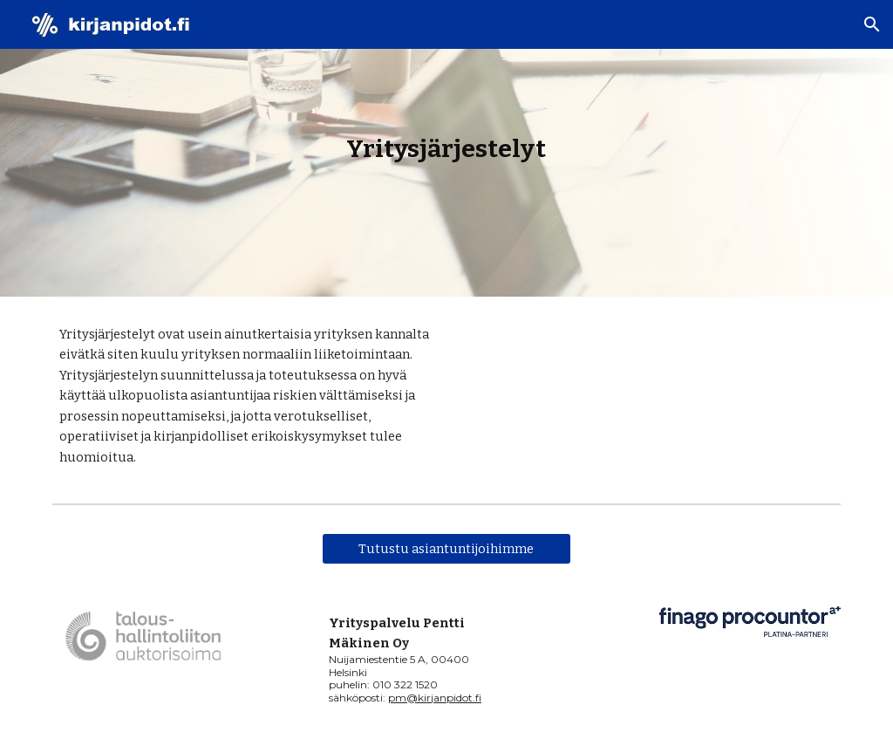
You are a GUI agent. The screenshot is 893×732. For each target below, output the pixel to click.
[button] (872, 24)
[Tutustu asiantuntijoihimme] (446, 548)
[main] (446, 149)
